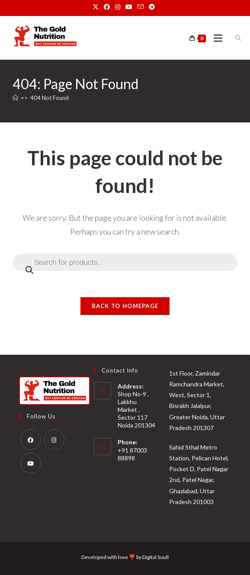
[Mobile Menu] (215, 38)
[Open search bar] (233, 38)
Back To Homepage (125, 305)
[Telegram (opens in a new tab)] (151, 7)
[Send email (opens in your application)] (140, 7)
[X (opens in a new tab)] (97, 7)
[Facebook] (30, 439)
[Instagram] (54, 439)
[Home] (15, 97)
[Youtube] (30, 462)
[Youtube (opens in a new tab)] (129, 7)
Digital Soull (155, 557)
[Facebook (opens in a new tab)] (106, 7)
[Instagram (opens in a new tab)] (117, 7)
